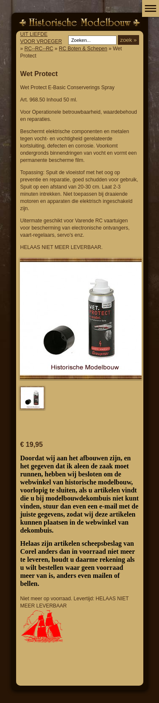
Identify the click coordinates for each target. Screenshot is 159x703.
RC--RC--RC (39, 49)
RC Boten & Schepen (83, 49)
